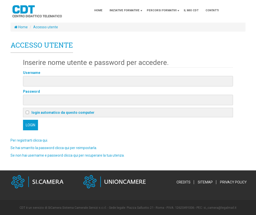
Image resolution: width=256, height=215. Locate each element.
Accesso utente (45, 27)
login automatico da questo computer (60, 113)
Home (21, 27)
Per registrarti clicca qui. (29, 140)
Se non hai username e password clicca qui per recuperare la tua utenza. (67, 155)
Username (31, 73)
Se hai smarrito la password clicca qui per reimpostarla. (53, 148)
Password (31, 91)
